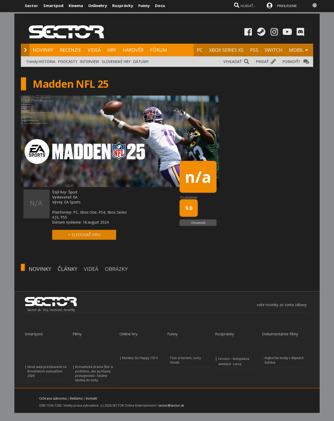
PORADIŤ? (291, 61)
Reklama (76, 398)
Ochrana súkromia (53, 398)
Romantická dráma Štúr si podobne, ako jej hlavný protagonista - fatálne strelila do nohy (94, 373)
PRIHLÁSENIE (287, 5)
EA (75, 197)
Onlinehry (97, 5)
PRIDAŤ (262, 61)
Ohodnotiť (198, 223)
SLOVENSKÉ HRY (116, 61)
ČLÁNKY (67, 268)
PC (199, 50)
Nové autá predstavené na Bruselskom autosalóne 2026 (47, 371)
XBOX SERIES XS (226, 50)
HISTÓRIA (47, 61)
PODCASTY (67, 61)
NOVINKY (43, 50)
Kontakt (91, 398)
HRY (111, 50)
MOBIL (296, 50)
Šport (72, 192)
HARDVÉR (133, 50)
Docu (160, 5)
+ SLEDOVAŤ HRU (84, 234)
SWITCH (273, 50)
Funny (144, 5)
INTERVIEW (89, 61)
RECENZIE (70, 50)
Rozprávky (122, 5)
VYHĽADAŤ (232, 61)
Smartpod (53, 5)
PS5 (254, 50)
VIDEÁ (94, 50)
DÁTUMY (141, 61)
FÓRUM (158, 50)
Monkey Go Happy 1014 (140, 358)
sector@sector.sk (171, 405)
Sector (31, 5)
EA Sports (72, 202)
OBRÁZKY (116, 268)
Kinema (76, 5)
